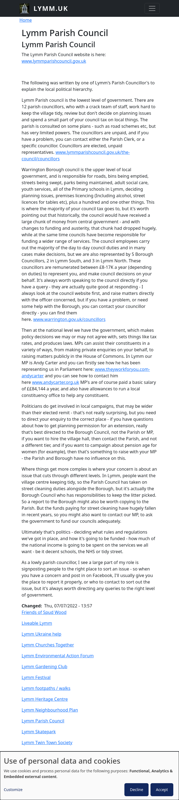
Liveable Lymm (37, 623)
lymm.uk (51, 8)
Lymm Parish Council (43, 721)
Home (26, 20)
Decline (136, 789)
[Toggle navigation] (152, 8)
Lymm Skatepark (39, 732)
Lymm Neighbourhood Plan (50, 710)
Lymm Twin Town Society (47, 742)
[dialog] (89, 775)
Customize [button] (13, 789)
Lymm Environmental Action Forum (58, 656)
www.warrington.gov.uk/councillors (69, 319)
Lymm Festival (36, 677)
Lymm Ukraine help (41, 634)
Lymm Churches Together (48, 645)
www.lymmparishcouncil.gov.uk (54, 61)
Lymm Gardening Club (44, 667)
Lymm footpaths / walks (46, 688)
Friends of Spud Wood (44, 612)
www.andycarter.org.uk (55, 382)
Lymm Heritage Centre (45, 699)
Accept (162, 789)
